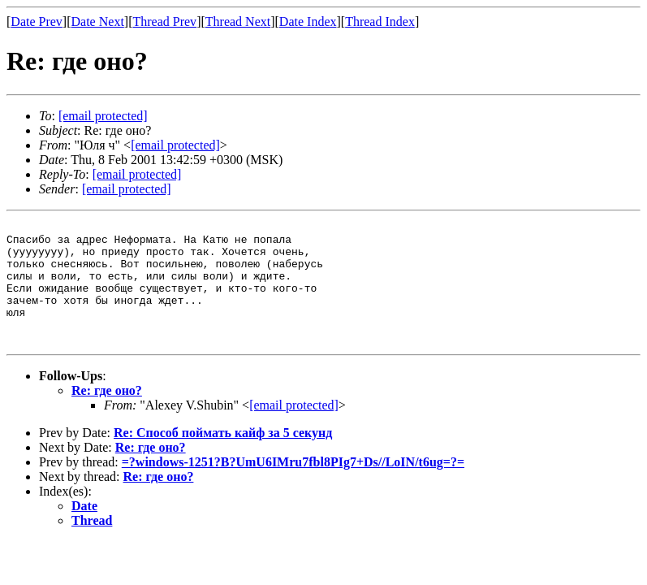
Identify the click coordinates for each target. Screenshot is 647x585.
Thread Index (380, 21)
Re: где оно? (106, 415)
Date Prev (37, 21)
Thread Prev (164, 21)
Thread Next (237, 21)
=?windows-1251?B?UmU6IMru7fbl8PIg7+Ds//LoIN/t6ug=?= (293, 486)
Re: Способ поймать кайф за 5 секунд (223, 457)
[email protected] (294, 429)
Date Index (308, 21)
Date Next (97, 21)
